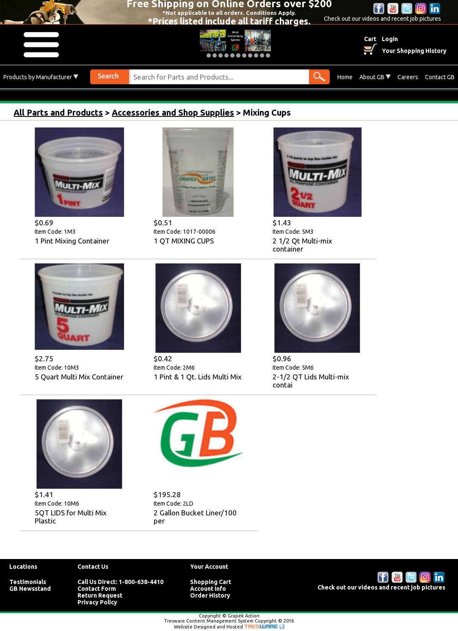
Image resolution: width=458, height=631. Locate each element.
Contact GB (440, 77)
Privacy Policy (97, 602)
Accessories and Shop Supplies (173, 112)
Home (345, 77)
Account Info (208, 588)
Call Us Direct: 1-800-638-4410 (120, 581)
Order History (210, 595)
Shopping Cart (210, 581)
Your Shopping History (414, 50)
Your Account (209, 566)
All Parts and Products (58, 112)
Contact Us (92, 566)
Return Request (99, 595)
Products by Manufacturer (40, 77)
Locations (23, 566)
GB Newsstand (30, 588)
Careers (407, 77)
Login (390, 39)
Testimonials (27, 581)
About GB (375, 77)
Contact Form (96, 588)
